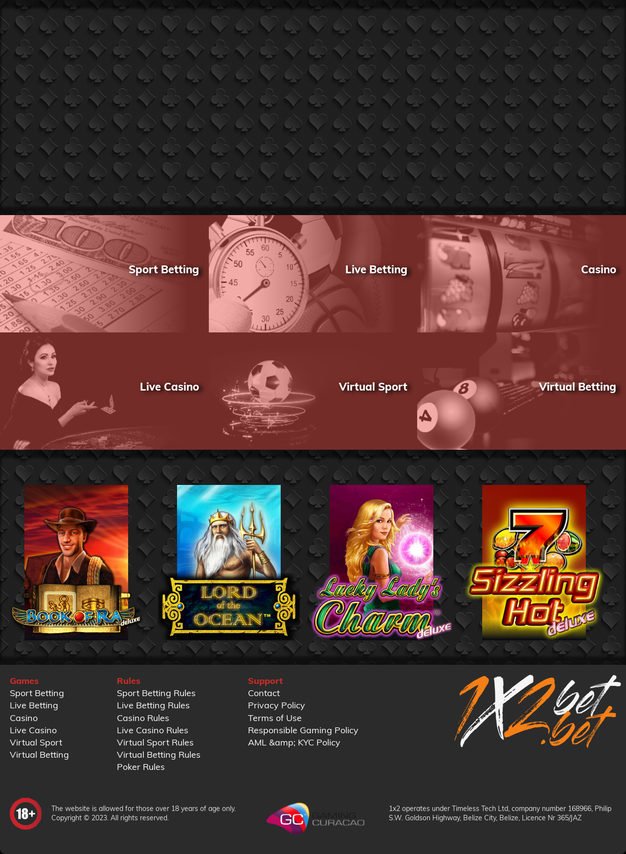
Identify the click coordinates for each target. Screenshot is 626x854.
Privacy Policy (276, 705)
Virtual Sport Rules (155, 742)
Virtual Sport (36, 742)
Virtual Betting (39, 754)
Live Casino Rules (152, 730)
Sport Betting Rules (156, 693)
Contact (264, 693)
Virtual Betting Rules (159, 754)
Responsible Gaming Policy (303, 730)
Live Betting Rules (153, 705)
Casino (24, 717)
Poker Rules (141, 766)
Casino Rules (143, 717)
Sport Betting (37, 693)
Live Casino (33, 730)
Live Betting (34, 705)
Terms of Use (275, 717)
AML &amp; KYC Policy (294, 742)
